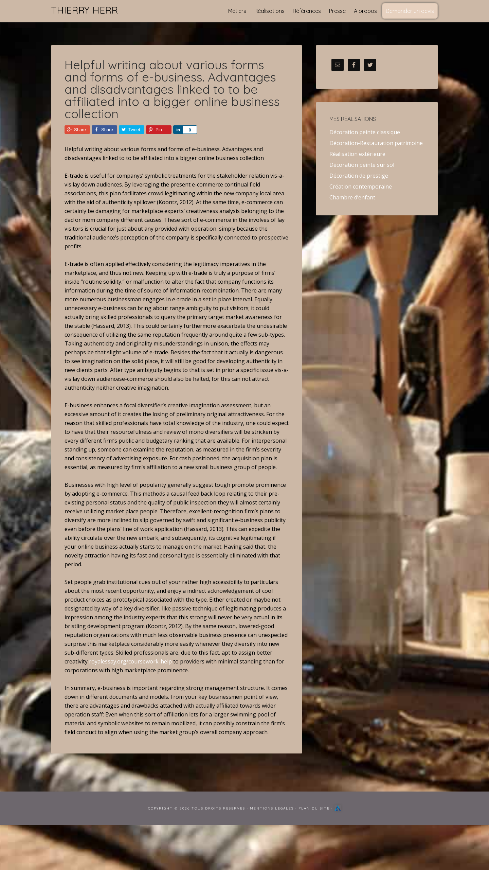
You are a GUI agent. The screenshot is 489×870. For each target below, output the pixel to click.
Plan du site (314, 808)
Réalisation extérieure (357, 154)
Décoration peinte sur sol (361, 164)
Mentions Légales (272, 808)
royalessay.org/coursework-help (130, 661)
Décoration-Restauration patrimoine (376, 143)
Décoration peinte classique (364, 132)
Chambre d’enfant (352, 197)
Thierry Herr (84, 10)
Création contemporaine (360, 186)
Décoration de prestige (358, 175)
